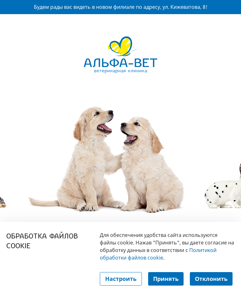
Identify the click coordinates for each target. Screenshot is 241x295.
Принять (166, 278)
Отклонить (211, 278)
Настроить (121, 278)
